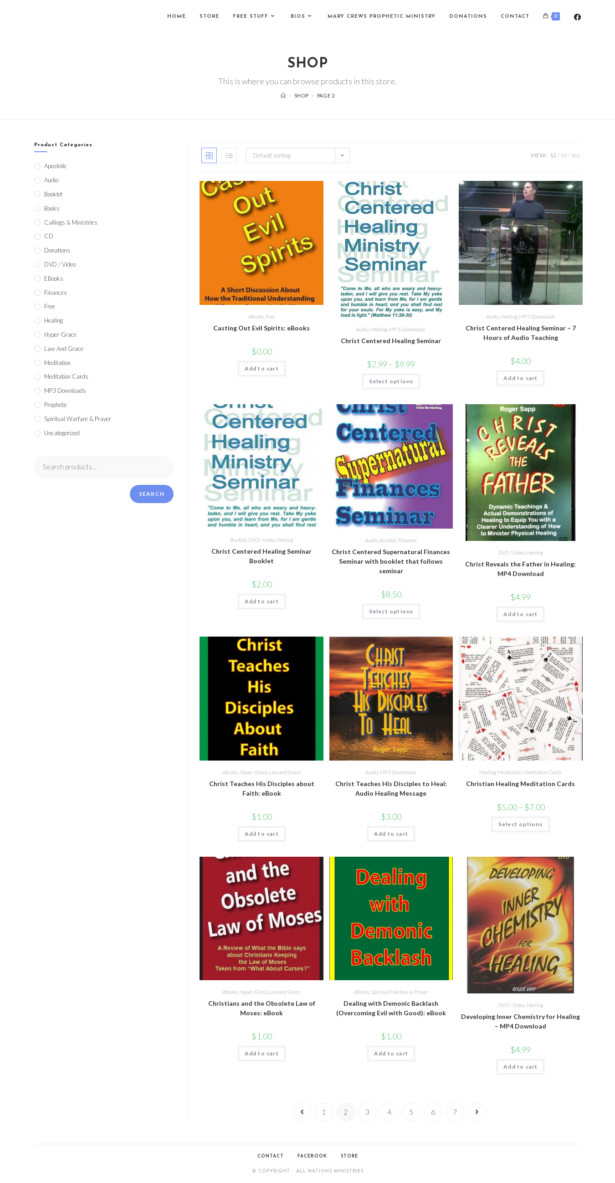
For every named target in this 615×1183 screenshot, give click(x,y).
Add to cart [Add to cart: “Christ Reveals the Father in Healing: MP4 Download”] (520, 614)
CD (48, 236)
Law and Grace (285, 772)
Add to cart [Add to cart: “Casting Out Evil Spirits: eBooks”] (262, 368)
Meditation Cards (542, 772)
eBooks (256, 316)
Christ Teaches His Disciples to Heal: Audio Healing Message (391, 788)
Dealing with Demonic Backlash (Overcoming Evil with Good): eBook (391, 1008)
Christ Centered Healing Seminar (391, 341)
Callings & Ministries (70, 222)
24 (564, 155)
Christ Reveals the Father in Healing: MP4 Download (520, 568)
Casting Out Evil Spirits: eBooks (261, 328)
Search (151, 493)
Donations (57, 250)
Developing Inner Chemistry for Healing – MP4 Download (520, 1021)
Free (270, 316)
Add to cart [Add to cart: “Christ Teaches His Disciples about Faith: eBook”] (262, 833)
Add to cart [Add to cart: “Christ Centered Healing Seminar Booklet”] (262, 601)
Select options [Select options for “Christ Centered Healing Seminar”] (391, 381)
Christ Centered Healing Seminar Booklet (261, 556)
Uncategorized (62, 433)
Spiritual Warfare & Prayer (399, 991)
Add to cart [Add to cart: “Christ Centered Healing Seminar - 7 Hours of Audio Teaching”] (520, 378)
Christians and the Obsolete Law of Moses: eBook (261, 1008)
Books (52, 208)
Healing (379, 329)
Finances (407, 540)
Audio (362, 329)
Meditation (509, 772)
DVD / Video (261, 539)
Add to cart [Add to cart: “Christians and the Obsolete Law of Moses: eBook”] (262, 1053)
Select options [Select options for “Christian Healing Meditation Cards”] (520, 824)
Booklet (238, 539)
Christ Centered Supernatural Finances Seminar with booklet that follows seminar (391, 561)
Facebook (312, 1156)
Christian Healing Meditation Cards (520, 783)
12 (553, 155)
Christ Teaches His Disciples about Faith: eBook (261, 788)
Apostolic (55, 166)
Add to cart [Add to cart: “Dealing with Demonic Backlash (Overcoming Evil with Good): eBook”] (391, 1053)
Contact (270, 1156)
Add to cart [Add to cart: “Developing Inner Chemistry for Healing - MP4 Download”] (520, 1066)
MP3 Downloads (407, 329)
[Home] (283, 95)
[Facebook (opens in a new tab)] (577, 17)
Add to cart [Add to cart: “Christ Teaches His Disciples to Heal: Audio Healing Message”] (391, 833)
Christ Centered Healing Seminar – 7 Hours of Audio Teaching (521, 332)
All (576, 155)
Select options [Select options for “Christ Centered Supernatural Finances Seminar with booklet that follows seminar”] (391, 611)
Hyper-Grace (253, 772)
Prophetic (55, 404)
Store (349, 1156)
